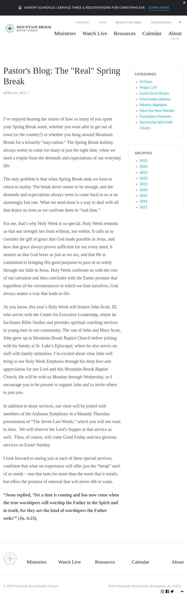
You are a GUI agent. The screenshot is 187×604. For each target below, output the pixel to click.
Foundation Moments (155, 116)
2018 (143, 201)
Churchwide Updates (155, 99)
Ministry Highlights (153, 105)
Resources (105, 562)
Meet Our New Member (157, 110)
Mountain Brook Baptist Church (36, 586)
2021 (143, 184)
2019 (143, 195)
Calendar (140, 562)
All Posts (146, 82)
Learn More (158, 7)
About (177, 562)
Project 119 (148, 87)
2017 (143, 207)
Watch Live (94, 33)
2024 (143, 166)
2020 (143, 190)
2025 (143, 161)
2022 (143, 178)
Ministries (36, 562)
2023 (143, 172)
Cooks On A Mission (154, 93)
